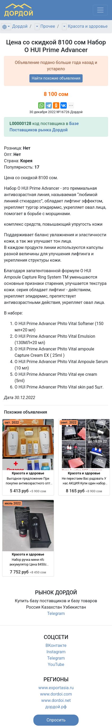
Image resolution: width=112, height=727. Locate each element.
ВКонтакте (56, 645)
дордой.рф (55, 706)
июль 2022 (13, 503)
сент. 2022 (69, 422)
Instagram (55, 651)
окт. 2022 (12, 422)
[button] (56, 720)
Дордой (20, 26)
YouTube (56, 664)
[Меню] (100, 10)
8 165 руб (84, 490)
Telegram (56, 613)
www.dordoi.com (56, 694)
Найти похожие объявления (56, 78)
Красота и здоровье (87, 26)
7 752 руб (28, 572)
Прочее (48, 26)
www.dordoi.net (56, 700)
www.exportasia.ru (56, 687)
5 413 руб (28, 490)
